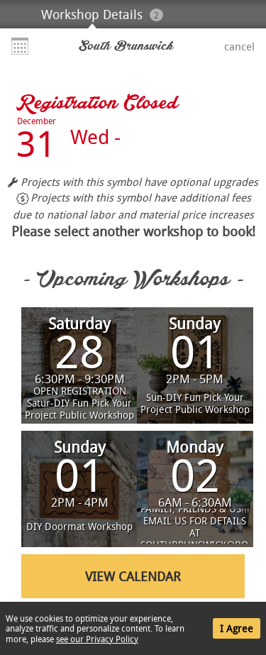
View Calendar (133, 576)
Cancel (239, 46)
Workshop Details (92, 14)
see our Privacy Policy (97, 638)
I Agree (236, 628)
